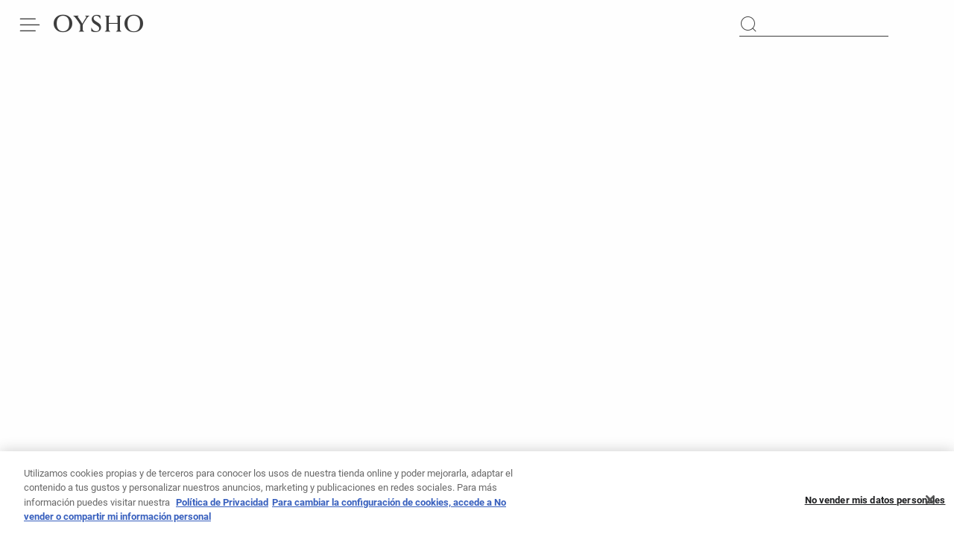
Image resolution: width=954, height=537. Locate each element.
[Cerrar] (930, 505)
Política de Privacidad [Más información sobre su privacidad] (222, 506)
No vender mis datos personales (875, 504)
